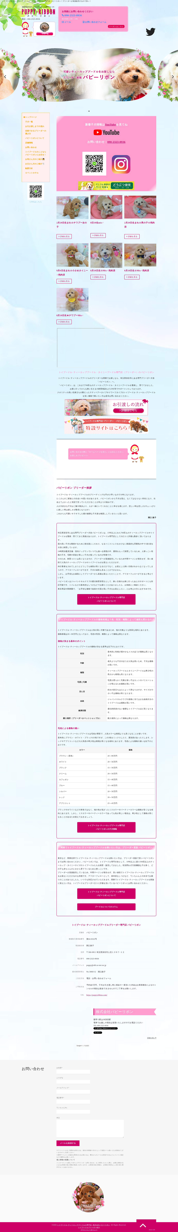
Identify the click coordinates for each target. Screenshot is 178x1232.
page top (146, 1225)
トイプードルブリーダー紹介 (89, 1227)
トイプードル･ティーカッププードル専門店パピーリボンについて (106, 599)
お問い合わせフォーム (95, 22)
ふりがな (59, 1078)
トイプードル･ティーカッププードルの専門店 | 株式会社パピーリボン (83, 1225)
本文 (58, 1118)
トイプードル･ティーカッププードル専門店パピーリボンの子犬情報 (106, 827)
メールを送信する (68, 1143)
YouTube (110, 124)
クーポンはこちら (116, 26)
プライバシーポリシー (89, 1230)
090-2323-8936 (33, 19)
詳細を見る (65, 236)
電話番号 (60, 1098)
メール (68, 22)
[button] (5, 76)
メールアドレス (62, 1088)
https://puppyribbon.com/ (96, 995)
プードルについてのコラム (106, 907)
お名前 (59, 1068)
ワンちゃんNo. (62, 1108)
